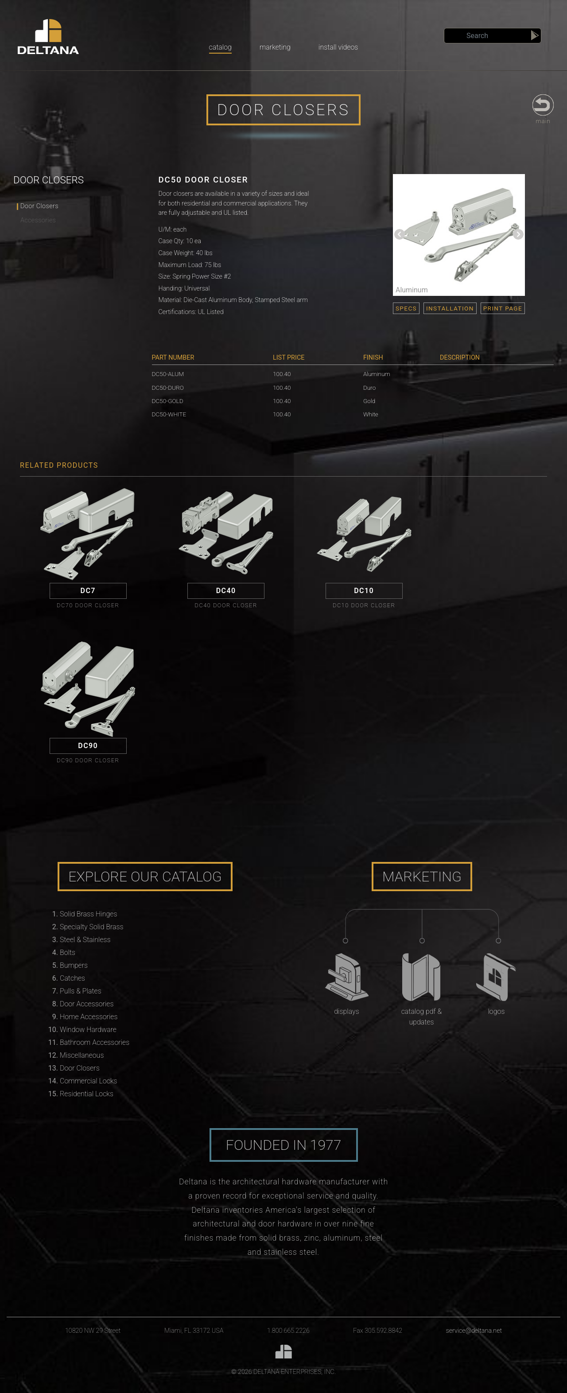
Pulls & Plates (80, 991)
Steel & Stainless (85, 939)
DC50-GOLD (167, 400)
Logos (496, 1011)
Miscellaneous (82, 1055)
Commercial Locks (88, 1081)
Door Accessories (86, 1004)
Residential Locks (86, 1094)
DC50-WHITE (169, 414)
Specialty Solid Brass (92, 927)
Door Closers (39, 206)
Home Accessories (88, 1017)
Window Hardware (88, 1029)
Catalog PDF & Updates (421, 1016)
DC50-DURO (168, 387)
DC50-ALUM (168, 373)
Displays (346, 1011)
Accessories (38, 220)
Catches (72, 978)
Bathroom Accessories (94, 1042)
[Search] (492, 35)
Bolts (67, 952)
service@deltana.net (474, 1331)
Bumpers (74, 965)
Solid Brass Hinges (88, 914)
